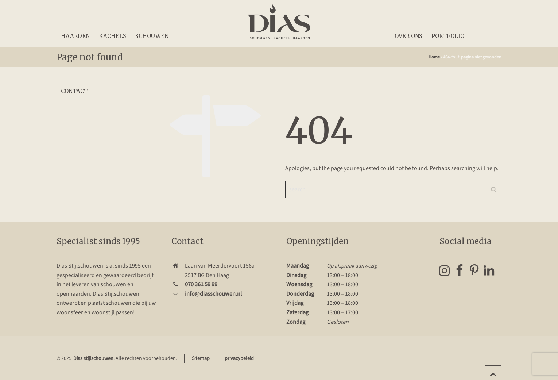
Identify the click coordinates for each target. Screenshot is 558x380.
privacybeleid (239, 358)
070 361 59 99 (201, 284)
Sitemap (201, 358)
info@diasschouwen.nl (213, 294)
